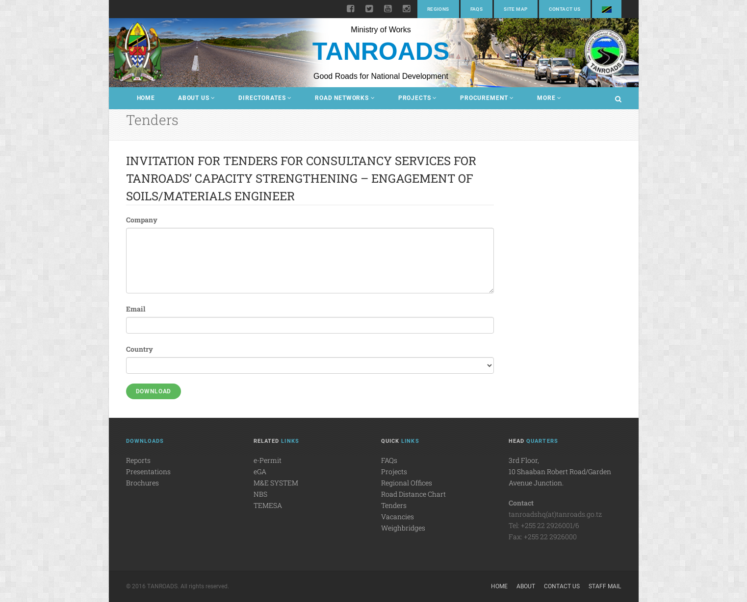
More (549, 98)
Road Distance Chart (413, 494)
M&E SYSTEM (276, 482)
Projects (417, 98)
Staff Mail (605, 586)
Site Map (515, 9)
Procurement (487, 98)
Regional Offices (406, 482)
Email (135, 308)
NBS (260, 494)
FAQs (476, 9)
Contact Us (565, 9)
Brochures (142, 482)
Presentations (148, 471)
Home (146, 98)
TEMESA (268, 505)
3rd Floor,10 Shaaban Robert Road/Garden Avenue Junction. (560, 471)
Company (141, 219)
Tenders (394, 505)
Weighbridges (403, 527)
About (525, 586)
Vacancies (397, 516)
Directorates (265, 98)
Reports (138, 460)
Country (139, 349)
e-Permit (268, 460)
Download (154, 391)
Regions (438, 9)
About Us (196, 98)
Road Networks (345, 98)
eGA (260, 471)
